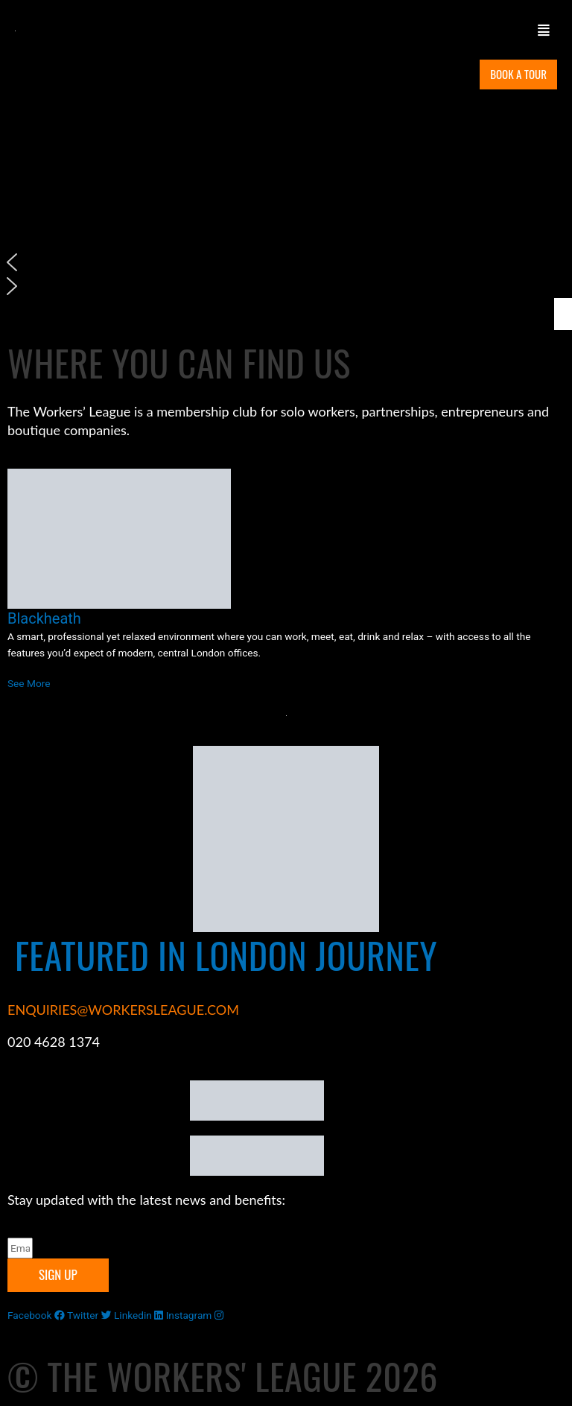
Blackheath (44, 618)
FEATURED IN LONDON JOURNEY (226, 954)
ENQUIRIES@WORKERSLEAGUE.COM (123, 1009)
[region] (286, 195)
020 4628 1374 (53, 1041)
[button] (381, 30)
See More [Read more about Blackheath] (29, 683)
